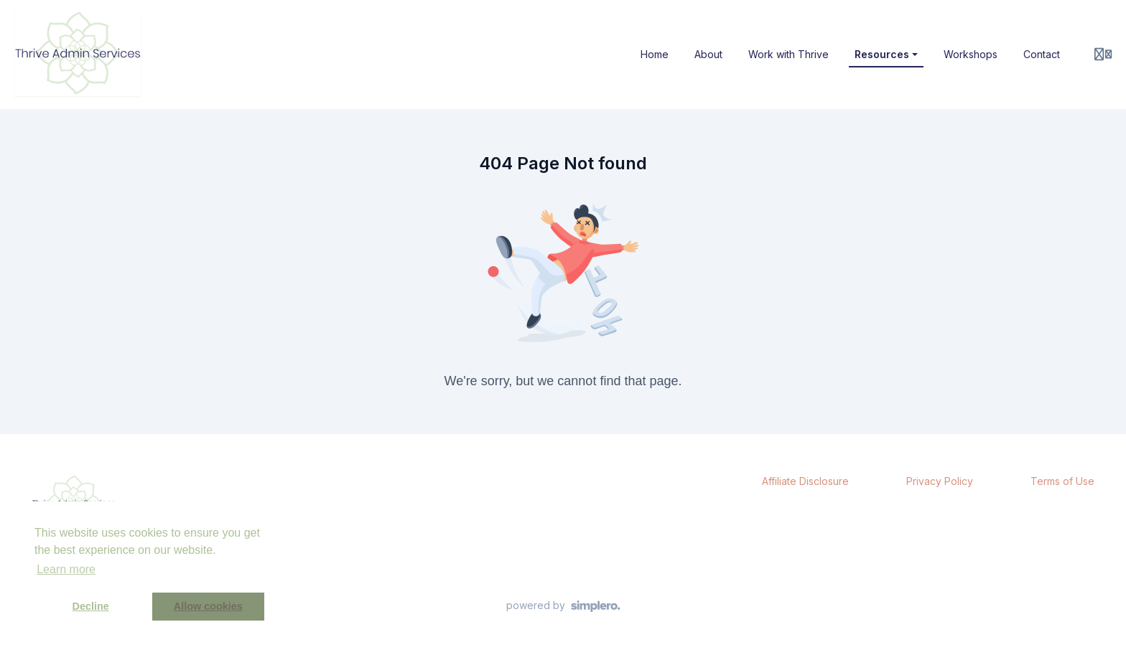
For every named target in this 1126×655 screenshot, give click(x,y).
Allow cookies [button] (208, 606)
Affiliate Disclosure (805, 481)
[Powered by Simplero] (563, 606)
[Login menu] (1103, 54)
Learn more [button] (66, 569)
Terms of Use (1062, 481)
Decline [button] (91, 606)
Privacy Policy (939, 481)
